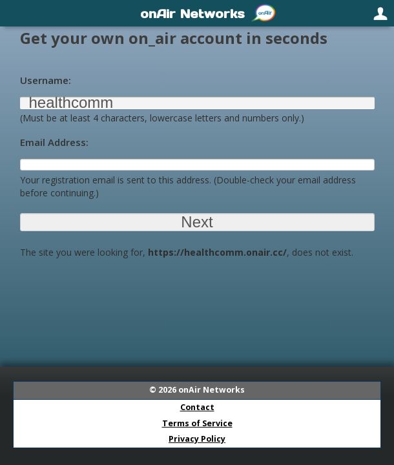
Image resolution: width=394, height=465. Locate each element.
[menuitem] (14, 13)
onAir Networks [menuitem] (192, 13)
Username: (45, 80)
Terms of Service (197, 423)
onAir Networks (211, 389)
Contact (197, 407)
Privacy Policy (197, 438)
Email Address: (54, 142)
